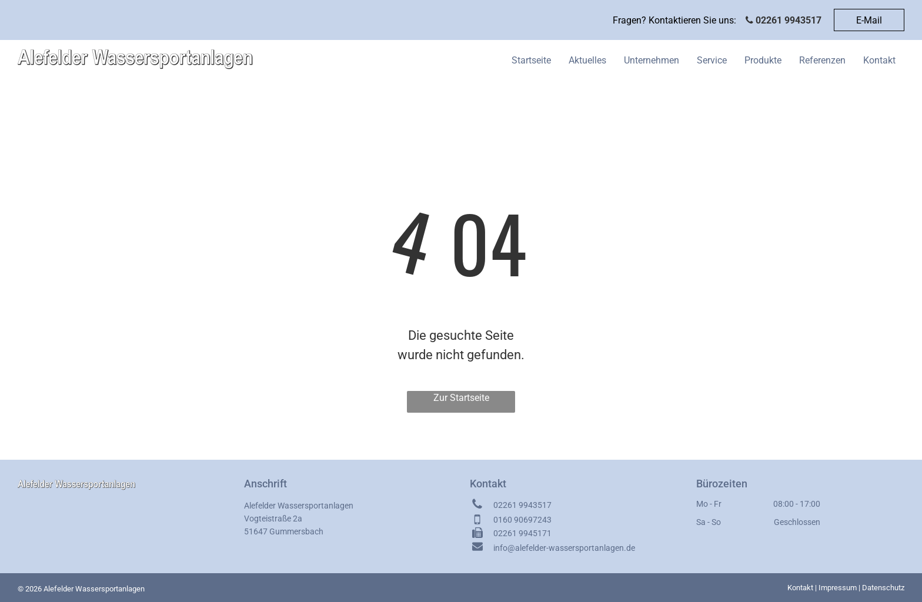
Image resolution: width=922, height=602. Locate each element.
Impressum (838, 587)
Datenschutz (883, 587)
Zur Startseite (461, 397)
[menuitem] (531, 60)
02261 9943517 (788, 20)
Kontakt (800, 587)
